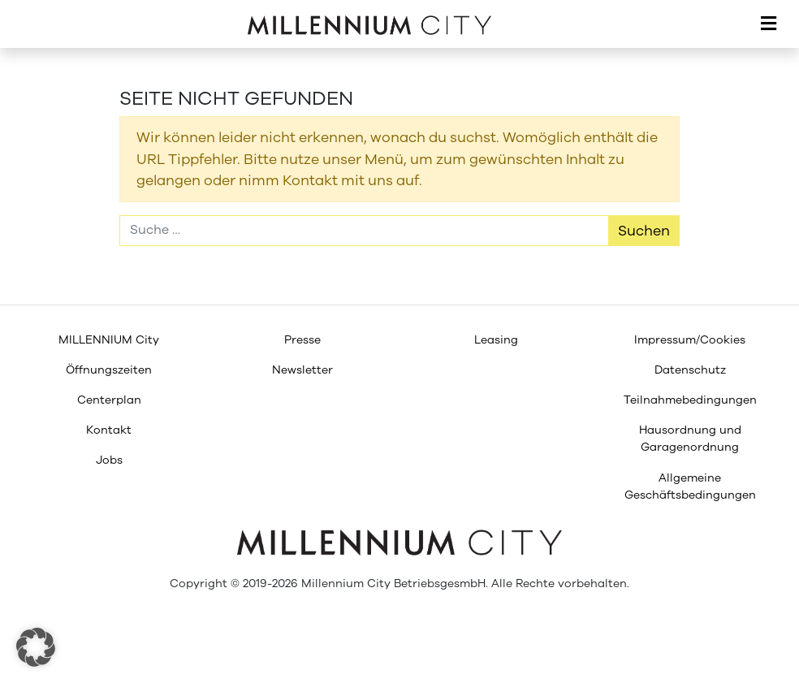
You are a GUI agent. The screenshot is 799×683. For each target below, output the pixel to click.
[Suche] (364, 230)
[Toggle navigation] (768, 24)
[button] (35, 647)
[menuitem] (109, 340)
